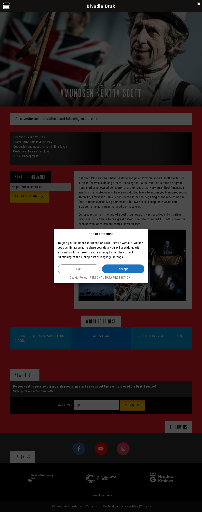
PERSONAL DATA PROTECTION (110, 277)
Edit (78, 269)
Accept (123, 269)
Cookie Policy (78, 277)
